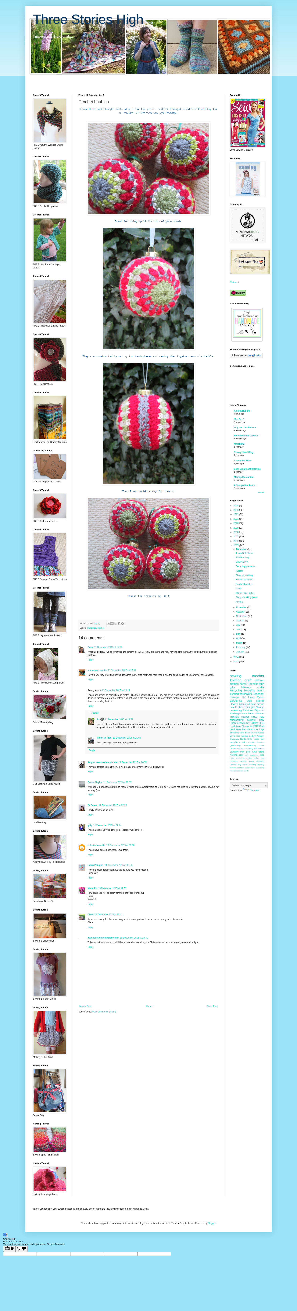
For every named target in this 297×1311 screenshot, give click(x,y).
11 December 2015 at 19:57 (119, 719)
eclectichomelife (96, 845)
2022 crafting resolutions (252, 748)
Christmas (91, 628)
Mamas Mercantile (243, 477)
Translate (251, 790)
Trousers (234, 716)
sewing (235, 676)
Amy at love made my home (102, 762)
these (92, 109)
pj (256, 768)
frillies (254, 716)
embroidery (249, 768)
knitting (236, 680)
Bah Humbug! (242, 557)
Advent (239, 601)
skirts (240, 707)
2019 (236, 527)
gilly (90, 825)
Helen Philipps (95, 865)
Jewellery (234, 752)
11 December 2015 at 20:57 (117, 782)
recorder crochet (236, 771)
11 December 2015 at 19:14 (116, 690)
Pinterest (234, 282)
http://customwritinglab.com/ (103, 937)
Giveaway (234, 739)
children (259, 680)
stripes (255, 723)
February (241, 647)
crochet (100, 628)
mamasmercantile (97, 670)
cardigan (240, 768)
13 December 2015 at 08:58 (120, 845)
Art (254, 736)
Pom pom (245, 752)
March (239, 643)
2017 (236, 536)
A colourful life (242, 411)
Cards (239, 588)
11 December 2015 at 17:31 (122, 670)
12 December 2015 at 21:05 (127, 737)
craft (248, 680)
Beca (90, 647)
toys (242, 733)
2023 (236, 510)
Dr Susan (93, 805)
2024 (236, 505)
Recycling (236, 690)
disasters (260, 742)
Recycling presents (245, 566)
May (238, 634)
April (238, 638)
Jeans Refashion (244, 553)
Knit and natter (248, 742)
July (238, 625)
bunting (233, 768)
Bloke (247, 733)
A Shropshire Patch (244, 485)
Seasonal (258, 693)
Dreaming (260, 761)
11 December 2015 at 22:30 (113, 805)
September (242, 616)
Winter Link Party (244, 593)
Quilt (249, 701)
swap (232, 742)
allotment (259, 713)
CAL (248, 723)
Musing (254, 733)
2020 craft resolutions (249, 755)
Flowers (234, 704)
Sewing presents (244, 579)
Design (249, 758)
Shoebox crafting (244, 575)
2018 (236, 532)
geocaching (235, 745)
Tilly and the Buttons (245, 427)
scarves (243, 713)
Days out (259, 710)
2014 (236, 657)
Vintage (260, 707)
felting (261, 752)
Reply (90, 660)
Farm (247, 707)
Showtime (234, 733)
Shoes (261, 733)
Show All (260, 492)
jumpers (241, 723)
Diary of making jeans (246, 597)
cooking (260, 701)
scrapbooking (236, 720)
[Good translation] (9, 1249)
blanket (245, 716)
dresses (234, 697)
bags (261, 729)
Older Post (212, 1006)
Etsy (209, 109)
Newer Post (85, 1006)
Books (238, 742)
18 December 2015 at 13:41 (134, 937)
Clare (90, 914)
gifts (232, 687)
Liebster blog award (238, 765)
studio (251, 761)
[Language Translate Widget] (249, 785)
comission (234, 761)
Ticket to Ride (104, 737)
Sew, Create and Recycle (247, 469)
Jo (98, 719)
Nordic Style (246, 739)
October (240, 611)
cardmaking (236, 710)
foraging (233, 755)
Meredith (92, 888)
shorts (246, 771)
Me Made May (250, 729)
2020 (236, 523)
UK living (248, 697)
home (243, 683)
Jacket (256, 758)
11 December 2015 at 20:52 (133, 762)
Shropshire (247, 726)
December (241, 549)
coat (262, 758)
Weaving (260, 765)
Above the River (242, 460)
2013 (236, 661)
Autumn (260, 736)
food (251, 736)
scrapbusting (250, 745)
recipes (243, 761)
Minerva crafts (252, 687)
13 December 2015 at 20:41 (108, 914)
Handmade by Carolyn (246, 435)
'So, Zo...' (239, 419)
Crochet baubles (244, 584)
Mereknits (239, 444)
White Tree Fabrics (239, 736)
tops (261, 683)
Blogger (212, 1223)
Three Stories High (88, 19)
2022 (236, 514)
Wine (254, 752)
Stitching (234, 713)
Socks (251, 713)
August (240, 620)
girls (253, 707)
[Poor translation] (21, 1249)
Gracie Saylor (95, 782)
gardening (236, 700)
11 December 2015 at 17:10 (108, 647)
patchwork (245, 693)
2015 (236, 545)
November (241, 607)
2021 (236, 519)
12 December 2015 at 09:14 (107, 825)
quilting (261, 768)
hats (262, 716)
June (239, 629)
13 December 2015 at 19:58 (112, 888)
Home (149, 1006)
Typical (239, 571)
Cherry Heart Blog (243, 452)
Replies (94, 712)
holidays (251, 720)
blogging (249, 690)
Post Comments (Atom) (104, 1011)
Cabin (260, 697)
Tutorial (242, 704)
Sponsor (253, 683)
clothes (234, 683)
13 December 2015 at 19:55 (118, 865)
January (240, 651)
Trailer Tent (258, 739)
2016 (236, 541)
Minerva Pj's (242, 562)
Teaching (252, 765)
